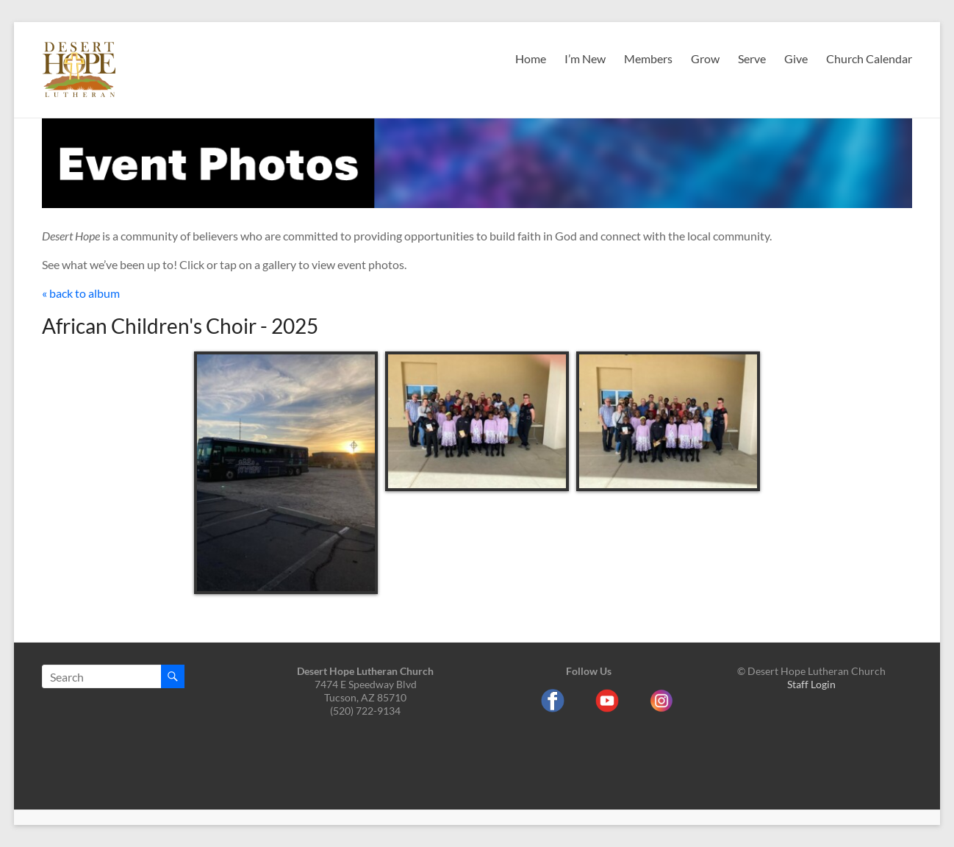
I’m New (585, 58)
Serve (752, 58)
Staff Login (811, 684)
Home (530, 58)
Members (648, 58)
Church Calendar (869, 58)
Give (796, 58)
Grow (705, 58)
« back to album (81, 293)
